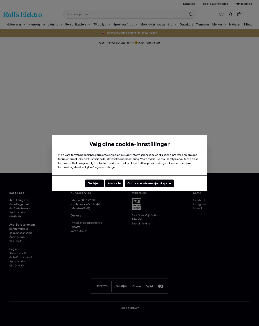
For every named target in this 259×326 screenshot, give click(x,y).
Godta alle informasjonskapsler (149, 183)
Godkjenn (94, 183)
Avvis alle (114, 183)
